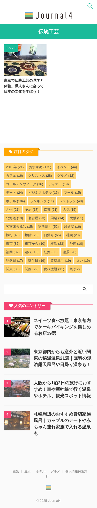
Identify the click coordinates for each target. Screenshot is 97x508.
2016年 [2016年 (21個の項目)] (15, 167)
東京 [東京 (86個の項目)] (13, 243)
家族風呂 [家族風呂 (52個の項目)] (48, 226)
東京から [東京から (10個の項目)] (35, 243)
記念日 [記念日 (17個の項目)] (14, 261)
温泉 (27, 471)
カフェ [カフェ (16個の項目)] (14, 175)
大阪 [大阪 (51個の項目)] (76, 218)
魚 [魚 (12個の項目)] (75, 269)
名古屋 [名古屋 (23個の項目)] (36, 218)
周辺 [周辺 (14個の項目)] (57, 218)
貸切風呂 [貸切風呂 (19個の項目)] (60, 261)
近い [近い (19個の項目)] (83, 261)
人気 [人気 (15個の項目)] (70, 209)
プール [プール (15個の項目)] (72, 192)
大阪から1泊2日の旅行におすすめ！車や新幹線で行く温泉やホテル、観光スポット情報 (62, 389)
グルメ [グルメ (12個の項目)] (65, 175)
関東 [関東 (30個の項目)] (13, 269)
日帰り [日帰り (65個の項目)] (52, 235)
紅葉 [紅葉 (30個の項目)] (50, 252)
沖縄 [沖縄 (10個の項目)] (76, 243)
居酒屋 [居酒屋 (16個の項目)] (72, 226)
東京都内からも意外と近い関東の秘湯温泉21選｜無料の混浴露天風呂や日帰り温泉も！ (62, 358)
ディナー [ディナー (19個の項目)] (58, 184)
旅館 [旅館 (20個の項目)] (32, 235)
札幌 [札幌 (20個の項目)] (73, 235)
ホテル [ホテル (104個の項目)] (15, 201)
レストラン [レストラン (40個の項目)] (71, 201)
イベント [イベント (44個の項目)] (67, 167)
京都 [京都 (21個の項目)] (50, 209)
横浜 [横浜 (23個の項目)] (57, 243)
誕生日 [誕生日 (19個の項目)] (36, 261)
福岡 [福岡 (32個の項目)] (13, 252)
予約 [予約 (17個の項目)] (32, 209)
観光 (16, 471)
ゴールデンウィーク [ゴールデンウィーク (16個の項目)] (24, 184)
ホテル (40, 471)
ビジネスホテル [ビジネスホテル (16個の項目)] (43, 192)
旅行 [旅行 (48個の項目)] (13, 235)
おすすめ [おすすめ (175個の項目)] (40, 167)
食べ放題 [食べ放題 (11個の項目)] (54, 269)
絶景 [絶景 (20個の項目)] (70, 252)
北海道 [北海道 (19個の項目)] (14, 218)
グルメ (55, 471)
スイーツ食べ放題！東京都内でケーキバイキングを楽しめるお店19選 (62, 327)
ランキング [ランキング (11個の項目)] (42, 201)
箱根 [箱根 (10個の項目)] (32, 252)
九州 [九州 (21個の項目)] (13, 209)
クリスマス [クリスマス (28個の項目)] (40, 175)
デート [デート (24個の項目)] (14, 192)
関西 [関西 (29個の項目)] (32, 269)
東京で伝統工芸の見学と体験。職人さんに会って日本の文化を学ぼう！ (24, 86)
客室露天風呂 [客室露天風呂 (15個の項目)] (19, 226)
